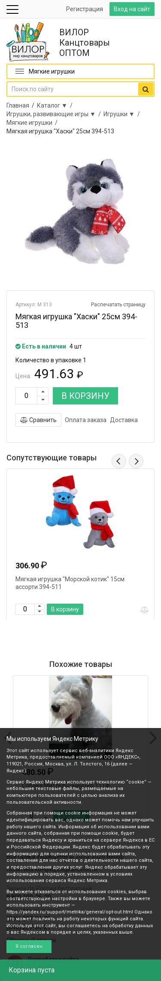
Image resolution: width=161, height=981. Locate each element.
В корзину (65, 609)
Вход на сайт (132, 9)
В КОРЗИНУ (85, 396)
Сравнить (38, 419)
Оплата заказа (85, 419)
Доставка (124, 419)
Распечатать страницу (118, 305)
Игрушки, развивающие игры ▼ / (54, 114)
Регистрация (84, 9)
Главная (17, 105)
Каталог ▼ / (56, 105)
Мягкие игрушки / (33, 122)
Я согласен (29, 946)
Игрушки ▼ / (123, 114)
